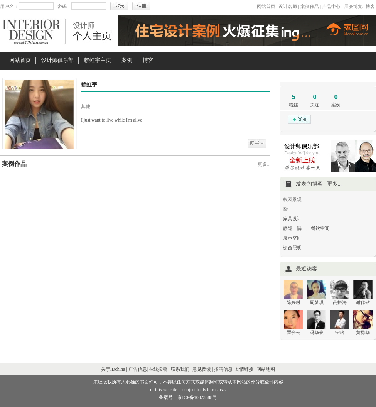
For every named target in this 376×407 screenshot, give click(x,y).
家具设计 (292, 218)
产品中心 (331, 6)
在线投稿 (158, 369)
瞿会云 (293, 332)
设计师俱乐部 (57, 60)
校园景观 (292, 199)
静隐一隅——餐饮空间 (306, 228)
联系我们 (180, 369)
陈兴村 (293, 302)
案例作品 (309, 6)
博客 (370, 6)
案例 (126, 60)
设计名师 (287, 6)
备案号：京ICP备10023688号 (188, 397)
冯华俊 (317, 332)
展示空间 (292, 238)
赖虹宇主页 (97, 60)
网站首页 (266, 6)
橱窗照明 (292, 247)
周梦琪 (317, 302)
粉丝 (293, 105)
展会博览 (353, 6)
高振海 (340, 302)
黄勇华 (363, 332)
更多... (264, 164)
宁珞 (339, 332)
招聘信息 (223, 369)
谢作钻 (363, 302)
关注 (314, 105)
